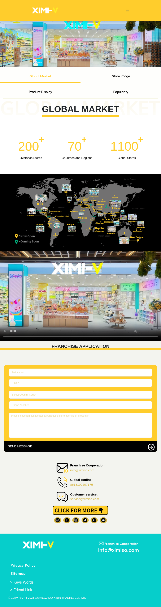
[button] (125, 10)
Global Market (40, 76)
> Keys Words (22, 582)
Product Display (40, 91)
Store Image (121, 76)
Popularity (120, 91)
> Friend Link (21, 590)
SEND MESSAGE (20, 446)
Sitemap (18, 573)
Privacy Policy (22, 565)
